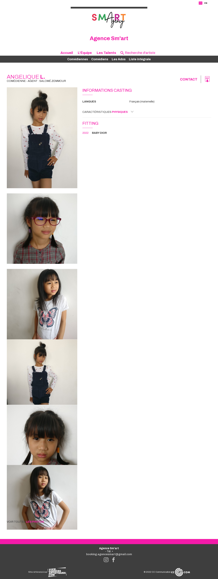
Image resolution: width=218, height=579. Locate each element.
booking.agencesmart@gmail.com (109, 554)
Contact (188, 79)
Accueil (66, 53)
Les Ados (119, 59)
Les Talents (106, 53)
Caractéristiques (108, 111)
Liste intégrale (140, 59)
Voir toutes (28, 521)
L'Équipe (85, 53)
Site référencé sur (47, 572)
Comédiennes (77, 59)
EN (205, 3)
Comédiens (99, 59)
